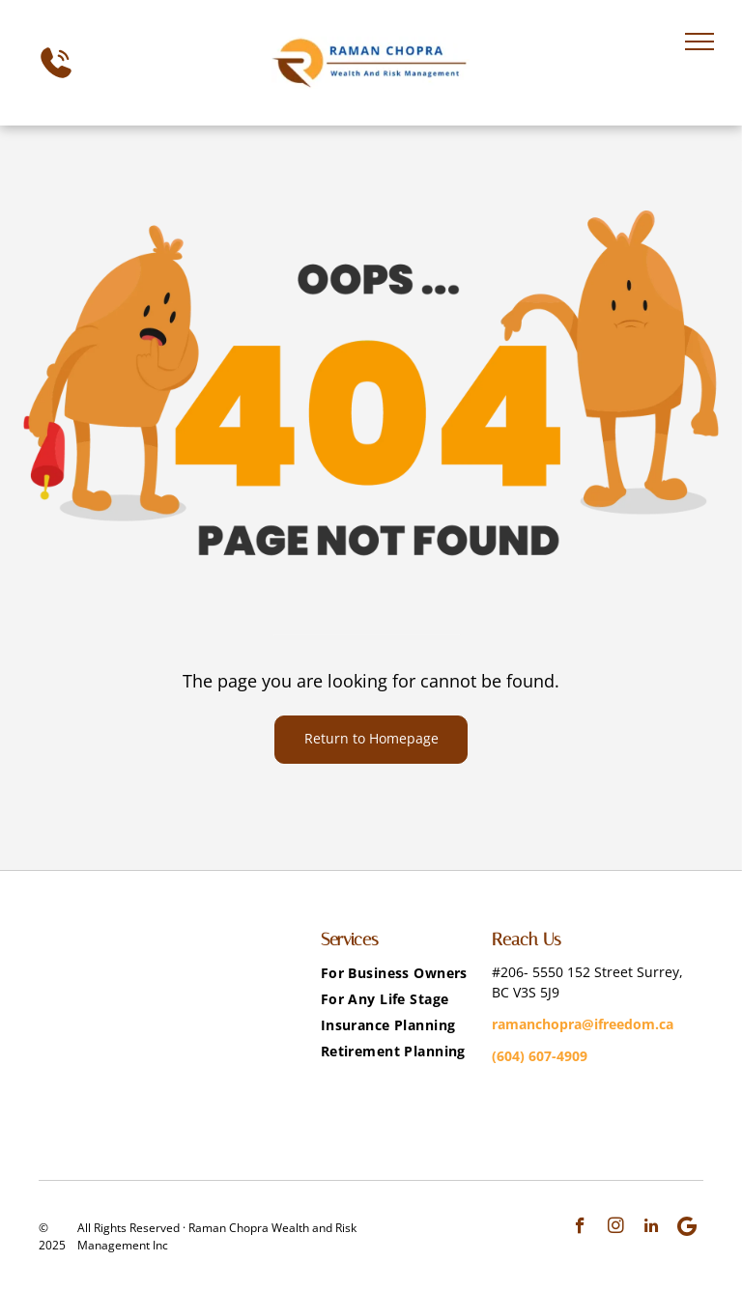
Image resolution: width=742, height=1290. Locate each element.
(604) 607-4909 (539, 1056)
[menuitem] (399, 973)
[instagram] (616, 1228)
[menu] (699, 41)
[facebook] (580, 1228)
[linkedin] (652, 1228)
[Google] (687, 1228)
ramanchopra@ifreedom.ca (582, 1024)
